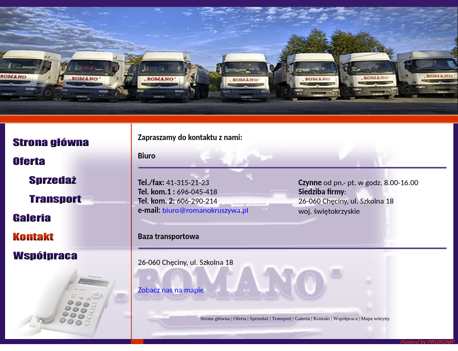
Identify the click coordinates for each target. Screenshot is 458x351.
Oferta (239, 318)
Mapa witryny (375, 318)
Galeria (302, 318)
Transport (281, 318)
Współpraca (345, 318)
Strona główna (215, 318)
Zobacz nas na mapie (171, 290)
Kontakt (322, 318)
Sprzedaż (259, 318)
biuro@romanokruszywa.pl (205, 210)
